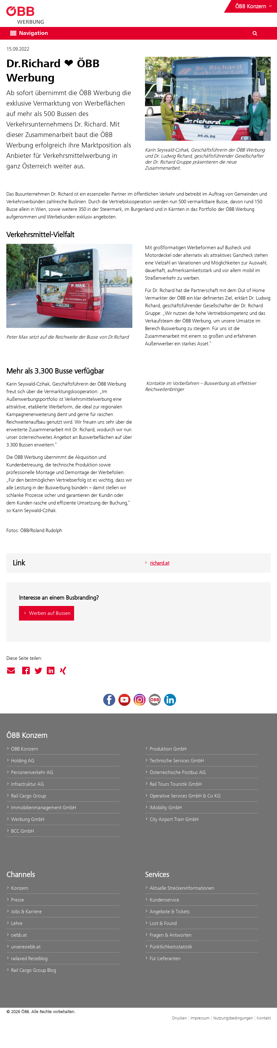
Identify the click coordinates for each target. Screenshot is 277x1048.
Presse (15, 900)
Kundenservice (162, 900)
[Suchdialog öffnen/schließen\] (255, 33)
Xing (63, 670)
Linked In (50, 670)
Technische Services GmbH (174, 761)
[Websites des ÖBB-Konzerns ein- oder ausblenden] (254, 6)
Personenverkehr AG (29, 772)
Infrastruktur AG (25, 784)
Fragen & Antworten (168, 935)
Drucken (179, 1017)
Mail (11, 671)
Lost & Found (161, 923)
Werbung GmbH (25, 819)
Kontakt (264, 1017)
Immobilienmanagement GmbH (41, 807)
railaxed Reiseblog (26, 958)
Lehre (14, 923)
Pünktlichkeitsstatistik (168, 947)
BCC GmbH (20, 831)
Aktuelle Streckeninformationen (179, 888)
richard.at (156, 563)
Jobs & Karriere (24, 911)
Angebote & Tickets (167, 911)
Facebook (26, 670)
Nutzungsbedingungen (233, 1017)
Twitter (38, 670)
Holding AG (20, 761)
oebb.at (16, 935)
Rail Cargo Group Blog (31, 970)
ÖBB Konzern (22, 749)
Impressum (200, 1017)
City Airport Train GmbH (171, 819)
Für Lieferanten (162, 958)
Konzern (17, 888)
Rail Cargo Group (26, 796)
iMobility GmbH (163, 807)
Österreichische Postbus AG (175, 772)
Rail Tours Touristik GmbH (173, 784)
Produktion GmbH (165, 749)
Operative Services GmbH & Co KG (183, 796)
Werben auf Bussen (46, 613)
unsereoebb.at (23, 947)
